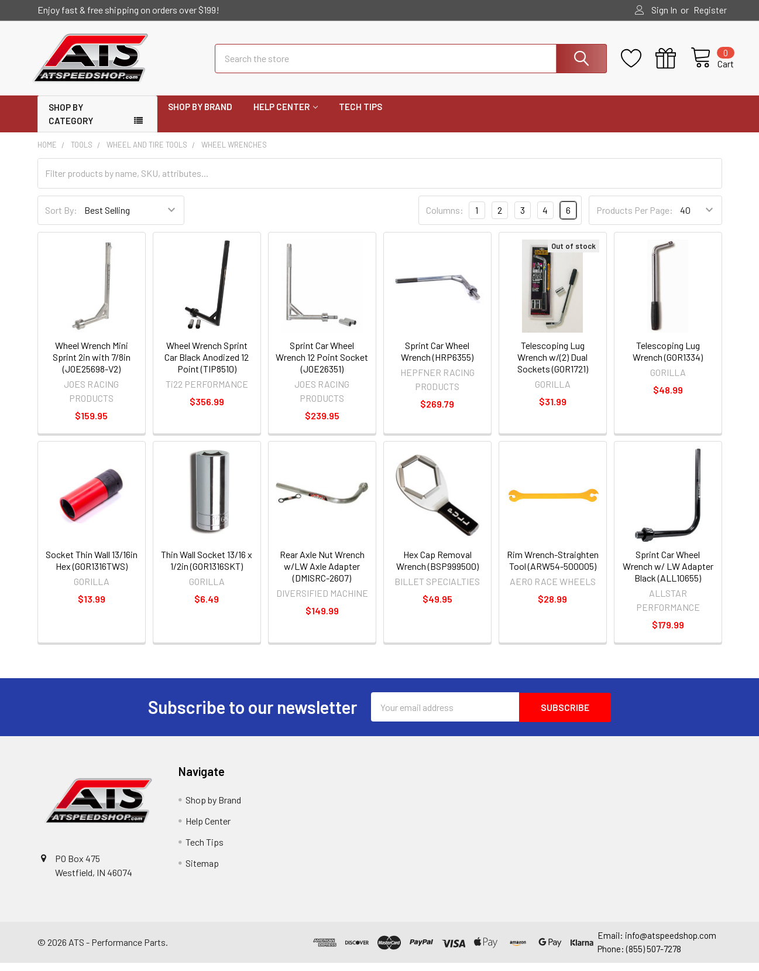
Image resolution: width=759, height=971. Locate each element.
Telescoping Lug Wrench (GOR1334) (668, 360)
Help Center (285, 116)
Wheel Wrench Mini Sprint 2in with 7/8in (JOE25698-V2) (91, 366)
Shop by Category (71, 123)
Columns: (444, 218)
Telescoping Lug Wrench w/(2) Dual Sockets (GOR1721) (552, 366)
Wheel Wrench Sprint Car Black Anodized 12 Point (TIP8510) (206, 366)
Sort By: (61, 219)
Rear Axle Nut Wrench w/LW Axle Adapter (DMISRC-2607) (322, 575)
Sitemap (202, 871)
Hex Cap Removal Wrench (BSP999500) (437, 569)
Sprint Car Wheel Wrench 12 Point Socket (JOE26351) (322, 366)
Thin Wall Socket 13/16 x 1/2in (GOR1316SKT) (206, 569)
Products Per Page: (634, 219)
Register (710, 10)
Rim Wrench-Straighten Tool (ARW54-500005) (553, 569)
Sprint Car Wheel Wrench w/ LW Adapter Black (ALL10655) (668, 575)
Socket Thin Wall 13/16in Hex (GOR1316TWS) (92, 569)
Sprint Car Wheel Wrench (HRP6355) (437, 360)
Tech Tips (360, 116)
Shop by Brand (200, 116)
